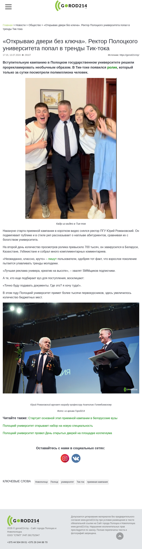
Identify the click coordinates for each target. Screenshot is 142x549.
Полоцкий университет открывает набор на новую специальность (48, 425)
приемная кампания (97, 482)
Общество (34, 25)
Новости (21, 25)
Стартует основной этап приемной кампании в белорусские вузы (72, 418)
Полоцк (54, 482)
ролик (112, 67)
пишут (53, 258)
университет (67, 482)
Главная (8, 25)
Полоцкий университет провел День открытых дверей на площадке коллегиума (57, 433)
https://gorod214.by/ (129, 55)
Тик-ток (81, 223)
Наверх (120, 536)
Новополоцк (41, 482)
